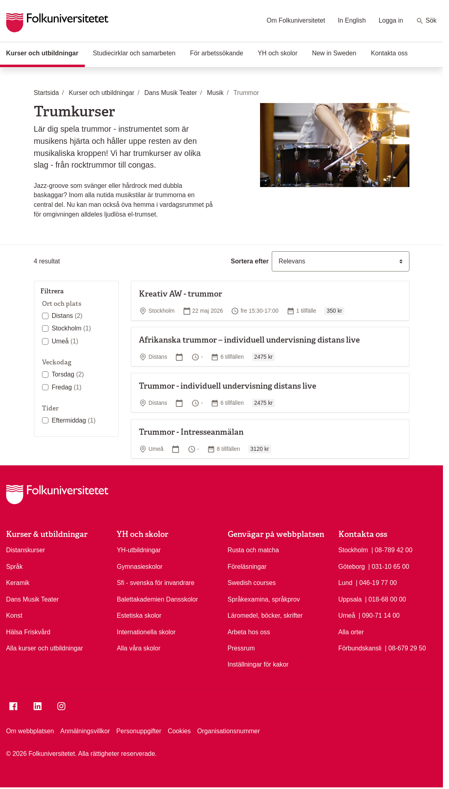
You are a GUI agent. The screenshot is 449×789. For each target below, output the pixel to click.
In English (352, 20)
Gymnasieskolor (139, 566)
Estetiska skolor (139, 615)
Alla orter (351, 632)
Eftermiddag (74, 420)
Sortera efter (250, 261)
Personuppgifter (139, 731)
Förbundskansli (360, 648)
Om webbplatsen (30, 731)
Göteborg (351, 566)
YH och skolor (277, 53)
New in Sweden (334, 53)
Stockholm (71, 328)
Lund (345, 582)
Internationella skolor (146, 632)
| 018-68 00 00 (385, 599)
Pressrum (241, 648)
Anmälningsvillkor (85, 731)
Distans (67, 315)
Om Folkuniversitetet (295, 20)
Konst (14, 615)
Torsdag (68, 374)
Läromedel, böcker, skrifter (265, 615)
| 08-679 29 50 (405, 648)
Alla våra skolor (138, 648)
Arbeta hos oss (249, 632)
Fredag (67, 387)
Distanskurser (25, 550)
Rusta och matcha (253, 550)
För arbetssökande (216, 53)
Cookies (179, 731)
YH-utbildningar (139, 550)
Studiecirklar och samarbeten (134, 53)
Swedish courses (252, 582)
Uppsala (350, 599)
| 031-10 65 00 (388, 566)
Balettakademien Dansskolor (157, 599)
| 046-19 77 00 (376, 582)
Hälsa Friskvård (28, 632)
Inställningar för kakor (258, 664)
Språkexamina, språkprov (264, 599)
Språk (14, 566)
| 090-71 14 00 (379, 615)
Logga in (391, 20)
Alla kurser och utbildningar (44, 648)
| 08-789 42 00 (392, 549)
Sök (426, 21)
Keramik (17, 582)
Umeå (65, 341)
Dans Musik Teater (32, 599)
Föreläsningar (247, 566)
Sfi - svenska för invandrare (155, 582)
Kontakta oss (389, 53)
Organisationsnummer (228, 731)
